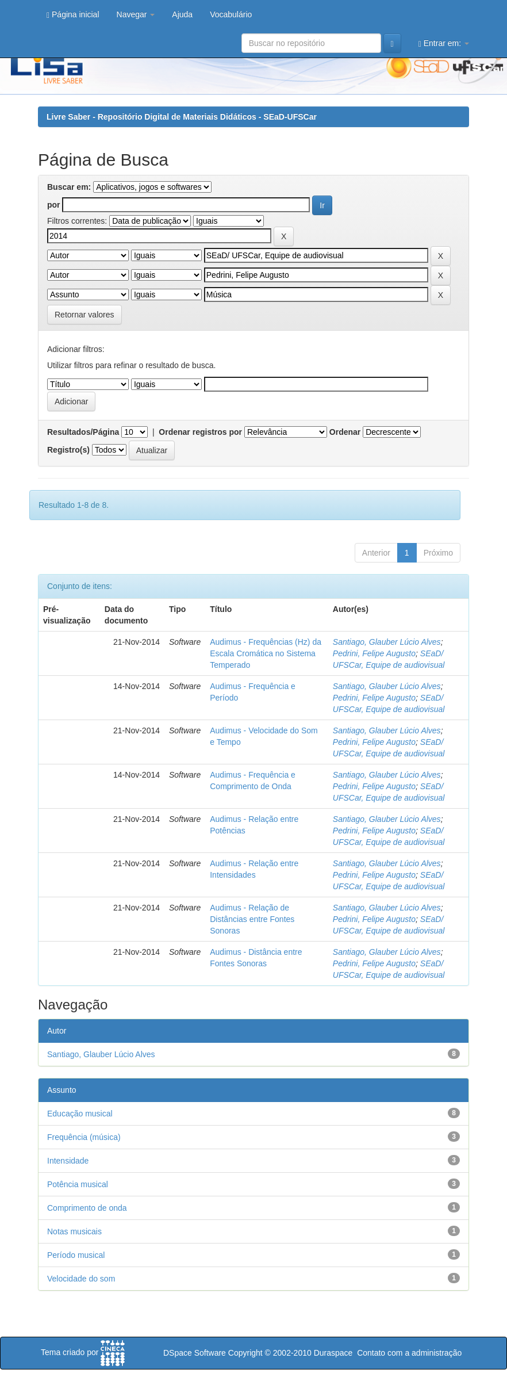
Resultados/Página (83, 432)
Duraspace (333, 1352)
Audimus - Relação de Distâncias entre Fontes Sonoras (252, 919)
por (53, 204)
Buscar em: (69, 187)
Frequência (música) (84, 1137)
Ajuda (182, 14)
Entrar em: (443, 43)
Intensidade (68, 1160)
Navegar (136, 14)
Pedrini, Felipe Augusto (374, 653)
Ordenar (344, 432)
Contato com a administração (409, 1352)
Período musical (76, 1255)
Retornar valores (84, 314)
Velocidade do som (81, 1278)
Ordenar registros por (200, 432)
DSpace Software (194, 1352)
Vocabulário (231, 14)
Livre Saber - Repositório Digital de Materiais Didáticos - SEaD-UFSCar (182, 116)
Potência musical (77, 1184)
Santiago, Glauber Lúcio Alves (387, 641)
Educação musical (80, 1113)
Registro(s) (68, 449)
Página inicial (73, 15)
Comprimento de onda (87, 1207)
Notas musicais (74, 1231)
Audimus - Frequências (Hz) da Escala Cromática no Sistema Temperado (265, 653)
